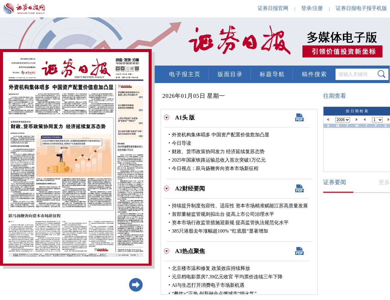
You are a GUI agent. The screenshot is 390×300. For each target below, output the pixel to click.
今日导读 (181, 143)
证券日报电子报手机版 (361, 8)
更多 (384, 182)
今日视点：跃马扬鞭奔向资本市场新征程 (215, 168)
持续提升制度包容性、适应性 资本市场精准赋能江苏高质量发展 (240, 205)
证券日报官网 (273, 8)
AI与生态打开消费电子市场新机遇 (208, 285)
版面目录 (230, 74)
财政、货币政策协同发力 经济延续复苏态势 (218, 151)
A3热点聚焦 (190, 251)
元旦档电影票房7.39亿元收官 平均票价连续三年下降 (227, 276)
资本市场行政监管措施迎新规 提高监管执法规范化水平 (230, 222)
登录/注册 (312, 8)
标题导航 (272, 74)
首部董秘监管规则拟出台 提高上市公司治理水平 (223, 214)
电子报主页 (185, 74)
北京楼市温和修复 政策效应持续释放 (211, 268)
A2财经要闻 (190, 188)
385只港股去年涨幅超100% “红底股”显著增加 (220, 231)
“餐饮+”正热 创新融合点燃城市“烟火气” (214, 293)
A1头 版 (185, 117)
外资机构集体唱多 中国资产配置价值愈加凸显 (220, 134)
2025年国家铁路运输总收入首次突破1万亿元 (219, 159)
